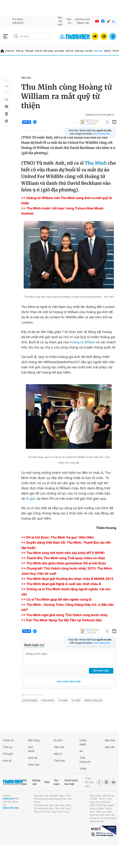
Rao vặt (109, 747)
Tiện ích (68, 21)
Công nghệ (82, 742)
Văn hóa (98, 50)
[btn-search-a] (16, 36)
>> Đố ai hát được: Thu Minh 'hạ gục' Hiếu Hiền (57, 537)
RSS (47, 782)
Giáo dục (79, 50)
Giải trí (107, 50)
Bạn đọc (110, 740)
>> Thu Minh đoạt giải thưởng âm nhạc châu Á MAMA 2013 (67, 579)
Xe (81, 751)
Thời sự (20, 50)
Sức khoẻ (31, 749)
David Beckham (30, 700)
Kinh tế (38, 50)
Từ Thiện (76, 700)
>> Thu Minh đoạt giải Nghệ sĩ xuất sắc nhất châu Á (61, 584)
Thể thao (59, 760)
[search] (31, 36)
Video (83, 768)
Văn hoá (59, 747)
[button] (6, 80)
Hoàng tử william (93, 700)
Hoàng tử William (82, 342)
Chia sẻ (26, 122)
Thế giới (29, 50)
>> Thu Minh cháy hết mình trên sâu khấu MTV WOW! (63, 553)
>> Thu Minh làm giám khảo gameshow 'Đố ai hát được (63, 563)
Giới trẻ (69, 50)
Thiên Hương (48, 700)
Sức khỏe (59, 50)
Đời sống (48, 50)
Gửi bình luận (101, 670)
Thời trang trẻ (84, 759)
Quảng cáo (36, 782)
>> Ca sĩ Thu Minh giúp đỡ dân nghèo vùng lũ (56, 599)
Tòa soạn (56, 782)
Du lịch (89, 50)
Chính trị (9, 50)
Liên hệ (77, 21)
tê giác (31, 499)
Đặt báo (24, 782)
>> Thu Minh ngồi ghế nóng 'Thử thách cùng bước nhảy (64, 615)
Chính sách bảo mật (71, 782)
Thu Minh (96, 163)
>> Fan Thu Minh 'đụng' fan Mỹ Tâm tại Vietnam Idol (61, 620)
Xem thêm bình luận (69, 681)
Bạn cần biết (60, 21)
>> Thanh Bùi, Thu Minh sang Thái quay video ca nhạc (63, 558)
